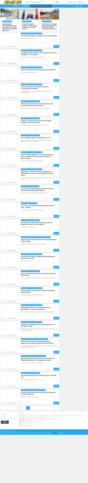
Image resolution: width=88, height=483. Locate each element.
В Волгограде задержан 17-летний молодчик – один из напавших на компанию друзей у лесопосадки (38, 155)
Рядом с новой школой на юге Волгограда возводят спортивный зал (38, 121)
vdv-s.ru (54, 433)
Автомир (24, 186)
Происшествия (25, 33)
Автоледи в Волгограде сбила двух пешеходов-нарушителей (37, 291)
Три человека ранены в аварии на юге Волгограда (38, 36)
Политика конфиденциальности (9, 418)
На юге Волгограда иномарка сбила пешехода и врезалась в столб (37, 257)
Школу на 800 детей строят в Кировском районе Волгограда (37, 274)
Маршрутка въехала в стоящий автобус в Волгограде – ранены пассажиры (39, 308)
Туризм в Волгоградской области (41, 6)
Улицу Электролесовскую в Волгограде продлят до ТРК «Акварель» (38, 393)
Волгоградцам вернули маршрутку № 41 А (35, 138)
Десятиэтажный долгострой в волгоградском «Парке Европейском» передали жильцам (39, 359)
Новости (16, 6)
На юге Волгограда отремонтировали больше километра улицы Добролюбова (36, 189)
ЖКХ (23, 203)
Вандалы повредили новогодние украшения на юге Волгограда (38, 325)
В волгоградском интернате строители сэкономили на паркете (38, 87)
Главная (3, 414)
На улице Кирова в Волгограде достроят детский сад (39, 375)
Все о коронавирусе (27, 237)
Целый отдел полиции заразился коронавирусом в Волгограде (38, 240)
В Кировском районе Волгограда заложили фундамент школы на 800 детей (35, 223)
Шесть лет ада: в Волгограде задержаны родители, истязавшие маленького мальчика (38, 342)
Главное (36, 237)
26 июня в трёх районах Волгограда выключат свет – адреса (39, 206)
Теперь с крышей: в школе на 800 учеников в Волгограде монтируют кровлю (36, 104)
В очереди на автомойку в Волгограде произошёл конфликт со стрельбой (38, 53)
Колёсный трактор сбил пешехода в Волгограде (37, 70)
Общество (24, 101)
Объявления (24, 6)
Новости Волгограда (36, 33)
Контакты (3, 416)
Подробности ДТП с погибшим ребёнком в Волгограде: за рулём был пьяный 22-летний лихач (38, 172)
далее (56, 46)
